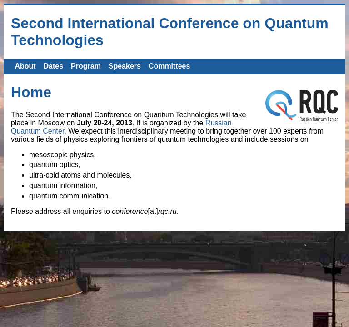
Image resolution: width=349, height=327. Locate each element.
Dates (54, 66)
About (25, 66)
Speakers (125, 66)
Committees (169, 66)
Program (86, 66)
